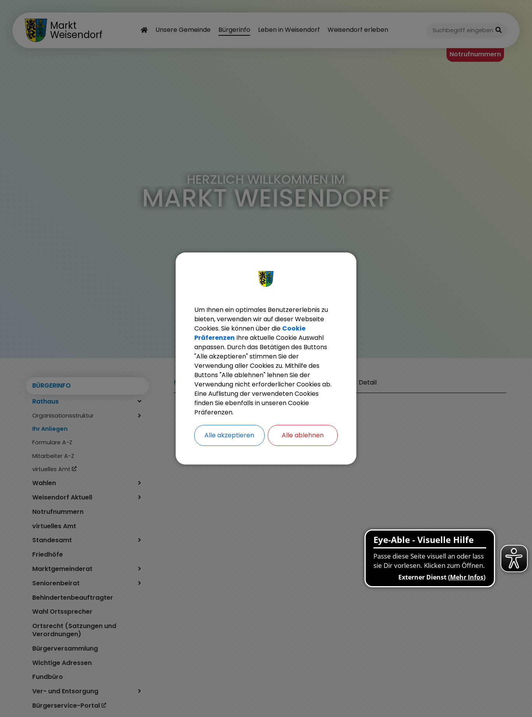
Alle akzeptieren (229, 435)
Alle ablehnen (303, 435)
